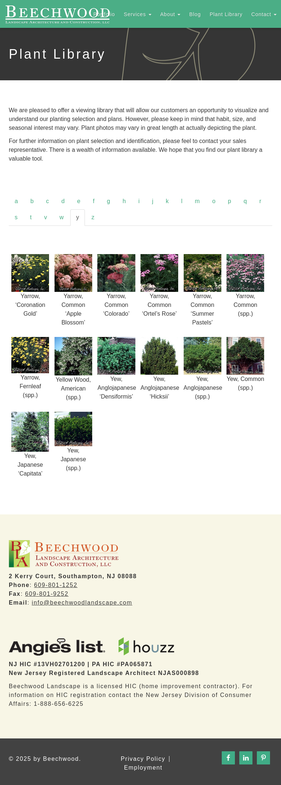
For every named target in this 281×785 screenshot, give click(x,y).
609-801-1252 (56, 585)
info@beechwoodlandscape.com (82, 602)
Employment (143, 768)
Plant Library (226, 14)
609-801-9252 (46, 594)
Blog (195, 14)
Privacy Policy (143, 759)
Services (137, 14)
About (170, 14)
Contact (264, 14)
